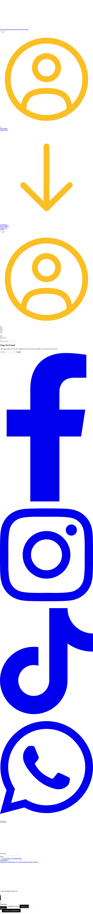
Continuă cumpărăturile (11, 910)
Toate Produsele (12, 29)
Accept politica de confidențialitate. (12, 858)
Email (1, 856)
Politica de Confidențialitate (20, 862)
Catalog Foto (20, 29)
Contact (26, 29)
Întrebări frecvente (33, 862)
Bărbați (6, 128)
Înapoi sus (3, 821)
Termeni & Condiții (6, 862)
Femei (2, 128)
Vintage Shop (4, 29)
